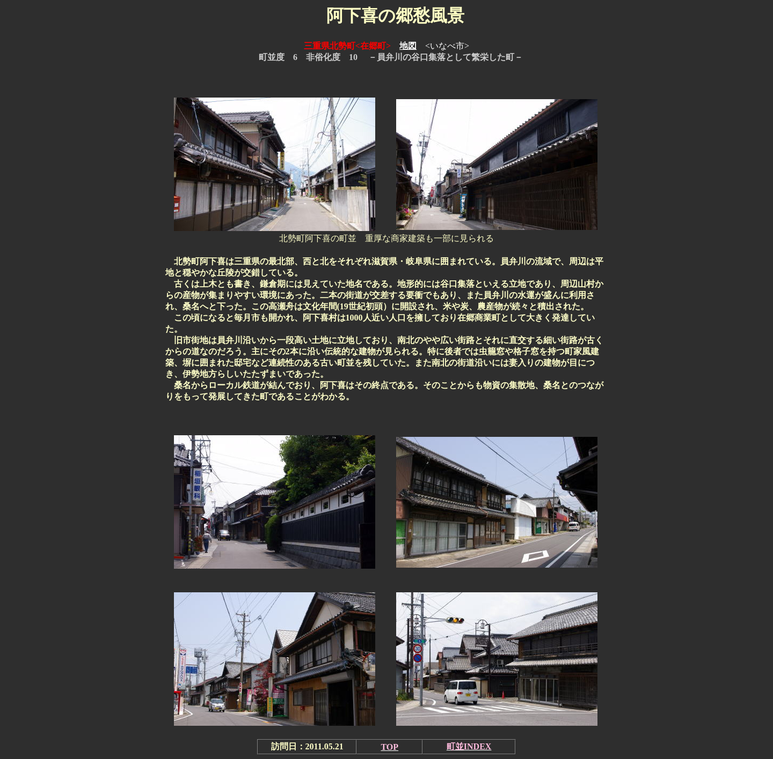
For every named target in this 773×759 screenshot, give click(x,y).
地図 (408, 45)
